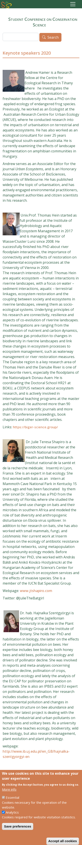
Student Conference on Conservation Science (41, 20)
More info (9, 794)
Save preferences (17, 831)
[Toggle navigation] (73, 4)
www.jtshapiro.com (36, 590)
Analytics (12, 817)
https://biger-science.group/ (35, 427)
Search (53, 37)
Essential (12, 802)
